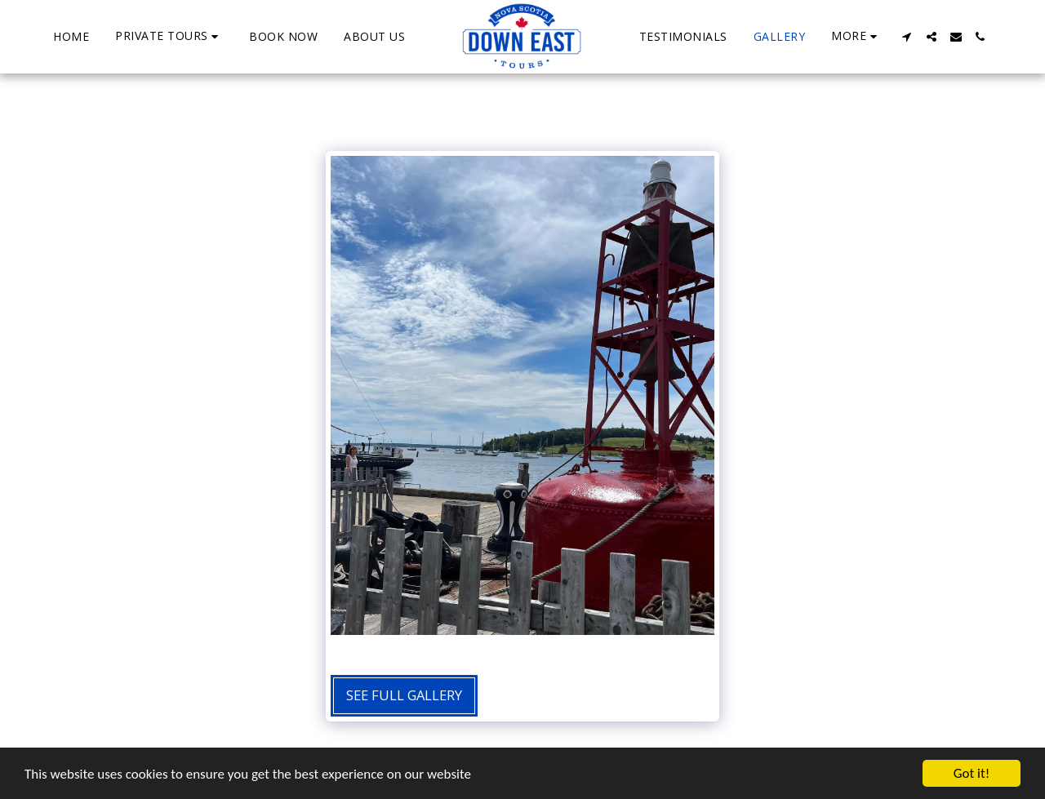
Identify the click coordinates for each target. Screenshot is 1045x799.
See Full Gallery (404, 695)
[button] (169, 36)
